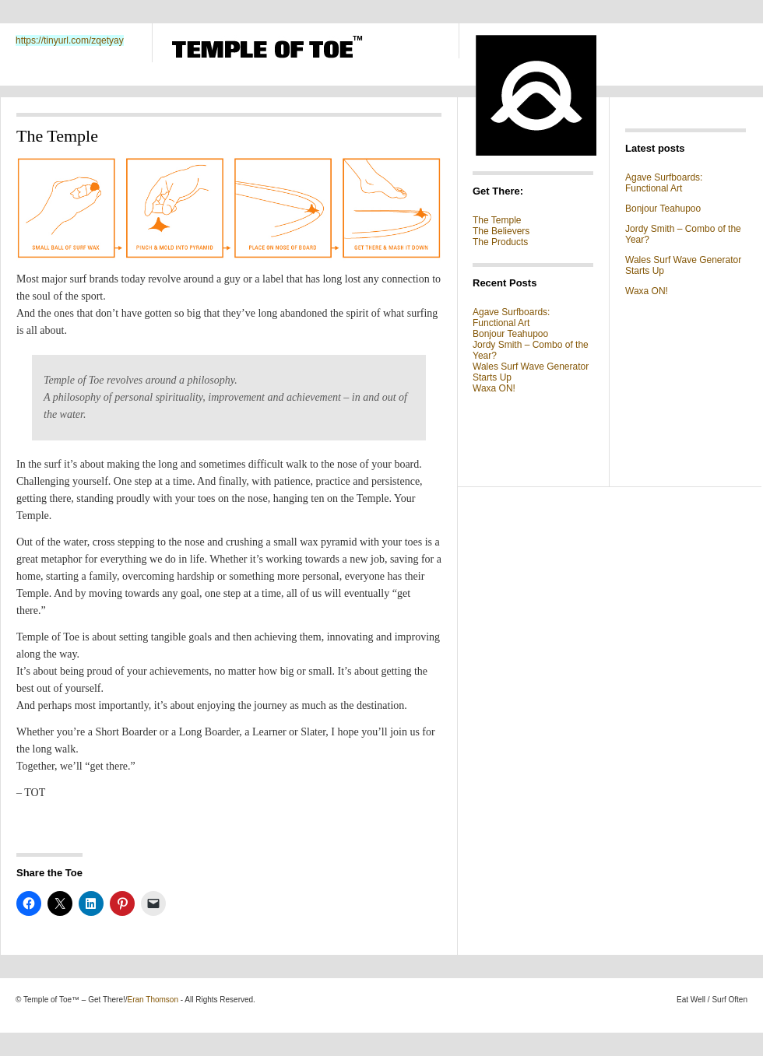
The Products (500, 242)
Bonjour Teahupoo (510, 333)
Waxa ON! (494, 388)
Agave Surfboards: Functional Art (511, 317)
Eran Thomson (153, 999)
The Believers (501, 231)
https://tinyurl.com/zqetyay (70, 40)
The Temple (497, 220)
